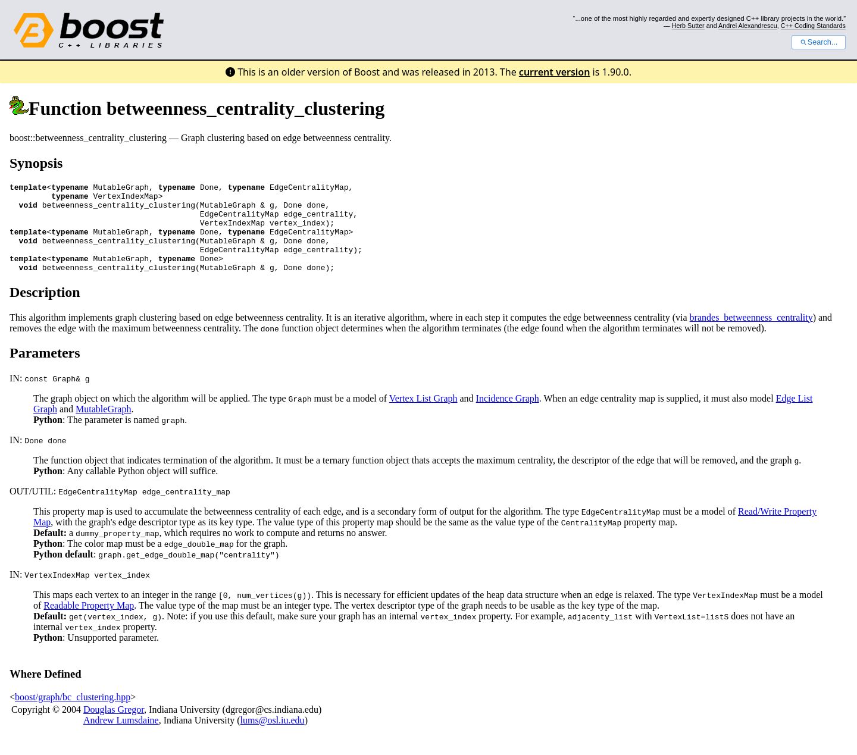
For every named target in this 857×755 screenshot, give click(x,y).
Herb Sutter (688, 25)
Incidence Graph (507, 416)
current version (554, 72)
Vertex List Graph (423, 416)
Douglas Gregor (113, 727)
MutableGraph (103, 427)
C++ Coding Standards (813, 25)
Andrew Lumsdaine (121, 738)
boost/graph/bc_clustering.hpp (72, 715)
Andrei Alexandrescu (747, 25)
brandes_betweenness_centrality (751, 335)
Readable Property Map (88, 623)
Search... (818, 42)
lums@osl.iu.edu (272, 738)
